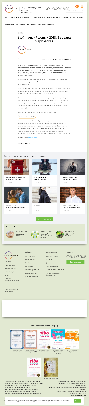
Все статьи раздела (44, 219)
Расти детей (65, 17)
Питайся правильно (25, 17)
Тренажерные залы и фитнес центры (53, 274)
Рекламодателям (10, 268)
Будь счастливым (11, 17)
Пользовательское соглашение (11, 285)
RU (77, 6)
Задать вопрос (75, 262)
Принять (77, 401)
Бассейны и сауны (52, 256)
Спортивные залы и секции (55, 270)
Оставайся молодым (77, 17)
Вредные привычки (12, 21)
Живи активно (37, 17)
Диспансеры (50, 263)
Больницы (49, 259)
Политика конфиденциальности (12, 279)
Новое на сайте (11, 227)
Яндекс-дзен (32, 138)
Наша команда (9, 272)
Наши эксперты (10, 265)
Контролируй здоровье (52, 17)
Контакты (8, 275)
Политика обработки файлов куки (11, 290)
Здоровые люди (66, 59)
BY (82, 6)
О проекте (8, 262)
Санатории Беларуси (53, 266)
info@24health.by (80, 395)
